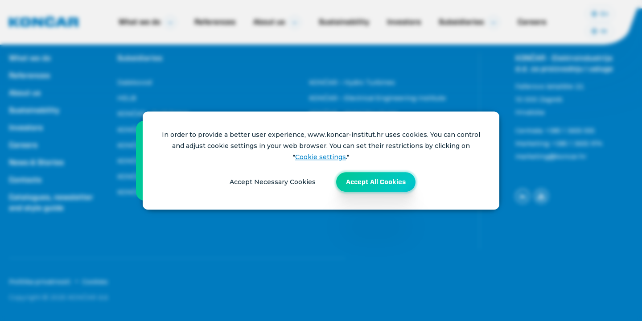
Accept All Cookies (376, 181)
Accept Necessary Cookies (273, 182)
